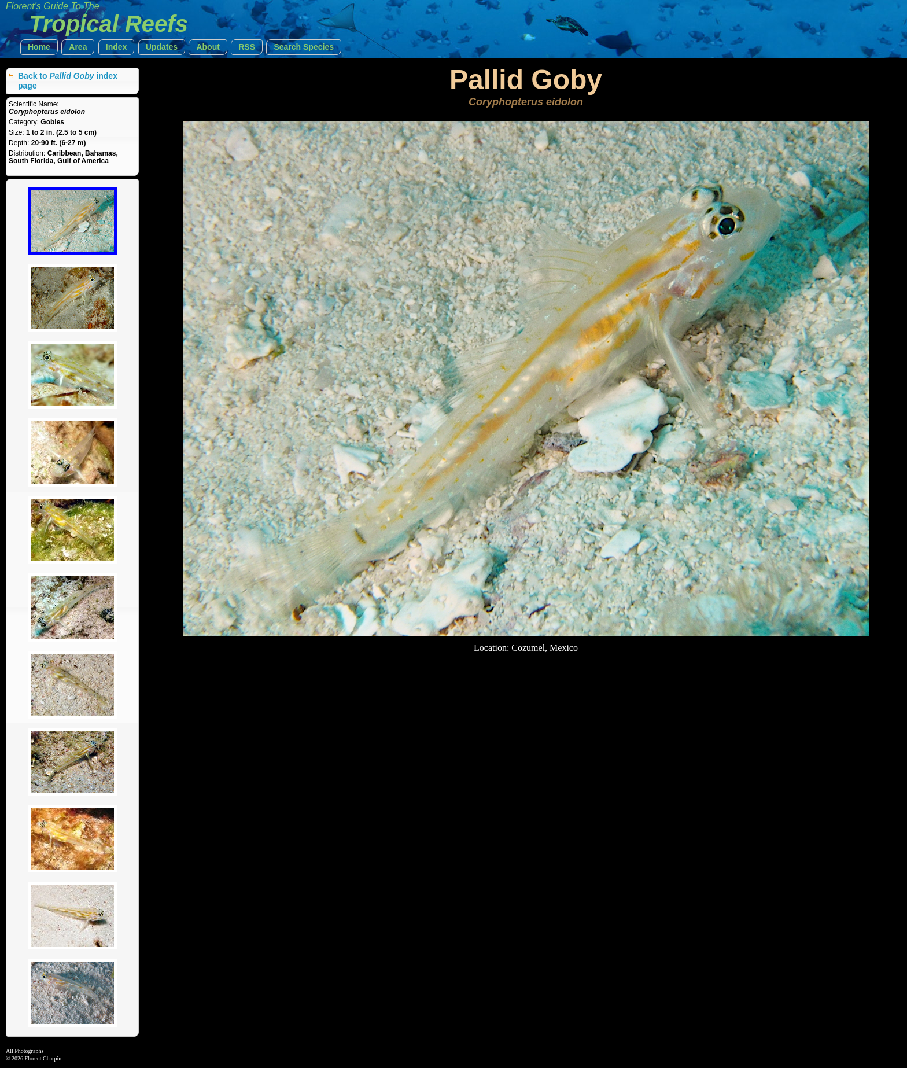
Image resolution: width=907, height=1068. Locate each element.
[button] (39, 47)
